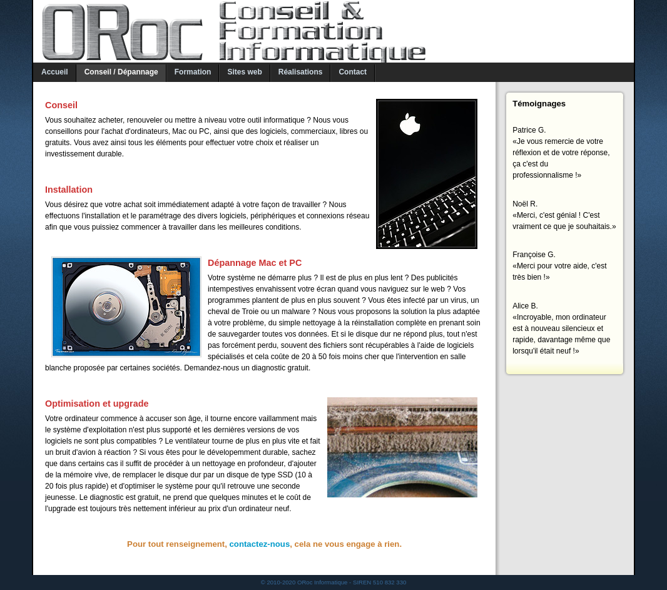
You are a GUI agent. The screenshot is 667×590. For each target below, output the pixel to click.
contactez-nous (260, 544)
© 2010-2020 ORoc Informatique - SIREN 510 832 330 (334, 582)
